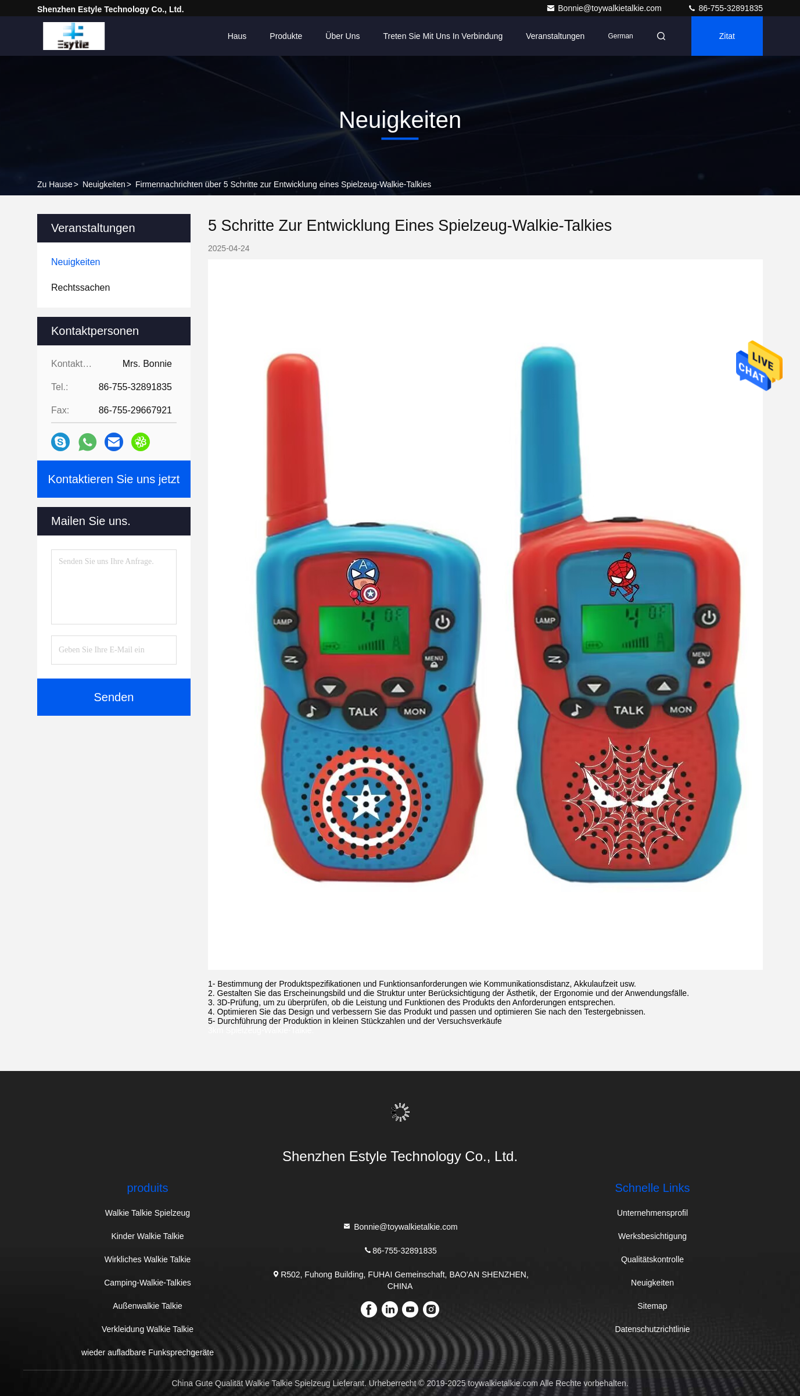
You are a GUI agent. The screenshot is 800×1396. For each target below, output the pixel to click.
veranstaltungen (555, 36)
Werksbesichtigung (652, 1236)
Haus (237, 36)
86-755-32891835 (725, 8)
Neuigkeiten (103, 184)
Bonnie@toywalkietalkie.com (604, 8)
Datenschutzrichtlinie (652, 1329)
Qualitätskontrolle (652, 1259)
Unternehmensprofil (652, 1213)
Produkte (286, 36)
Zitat (727, 36)
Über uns (342, 36)
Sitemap (652, 1306)
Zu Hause (55, 184)
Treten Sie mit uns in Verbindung (443, 36)
